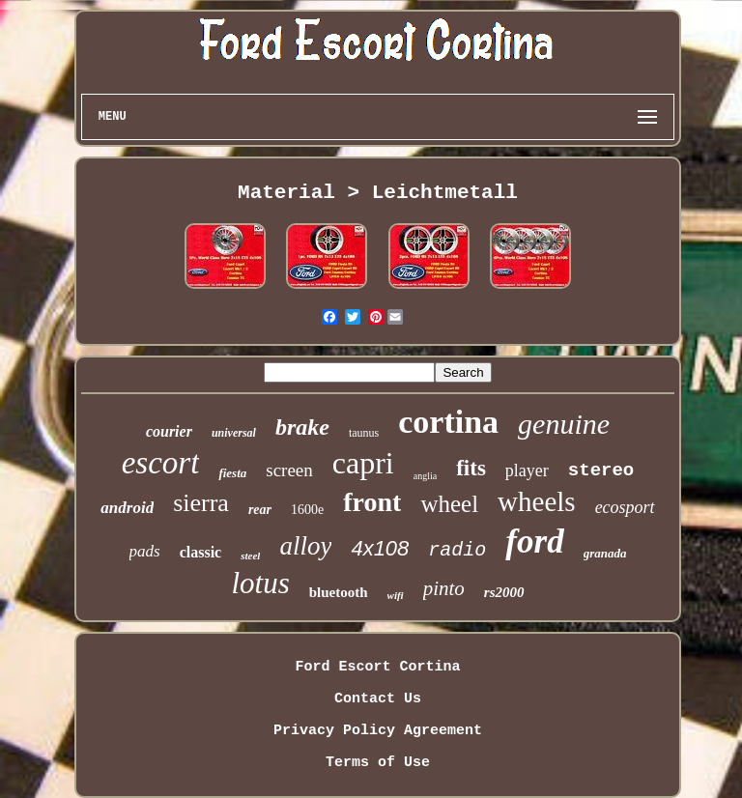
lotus (260, 583)
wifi (395, 595)
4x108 (380, 548)
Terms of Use (378, 763)
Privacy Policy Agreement (377, 731)
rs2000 (504, 592)
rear (259, 509)
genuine (564, 424)
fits (471, 468)
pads (144, 551)
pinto (444, 588)
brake (302, 427)
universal (234, 433)
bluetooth (338, 592)
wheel (449, 504)
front (372, 502)
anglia (425, 475)
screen (289, 470)
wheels (537, 501)
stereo (601, 470)
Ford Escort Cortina (377, 667)
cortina (448, 422)
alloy (305, 545)
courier (169, 431)
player (527, 470)
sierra (201, 503)
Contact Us (377, 699)
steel (250, 555)
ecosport (625, 507)
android (127, 508)
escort (161, 462)
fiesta (232, 473)
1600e (307, 509)
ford (534, 541)
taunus (364, 433)
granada (605, 553)
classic (201, 552)
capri (363, 462)
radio (457, 550)
